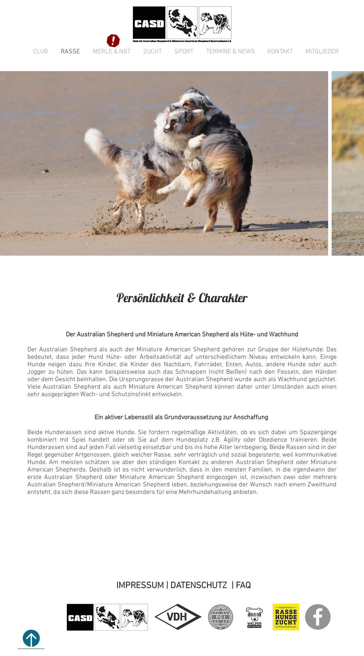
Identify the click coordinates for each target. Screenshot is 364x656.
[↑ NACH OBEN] (31, 638)
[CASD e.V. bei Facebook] (318, 617)
